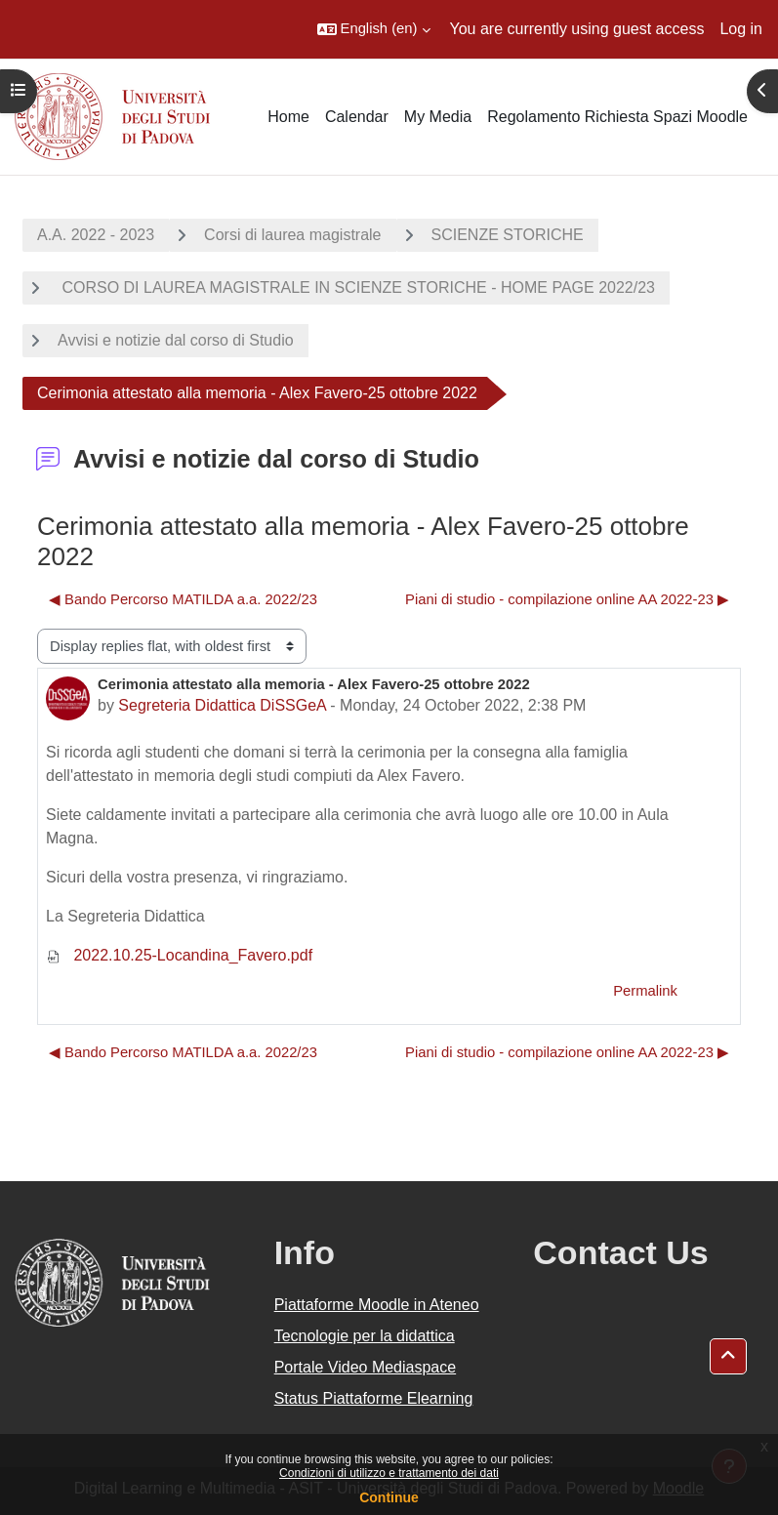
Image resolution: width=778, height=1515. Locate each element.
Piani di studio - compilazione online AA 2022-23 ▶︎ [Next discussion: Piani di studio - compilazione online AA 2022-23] (567, 599)
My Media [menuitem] (437, 116)
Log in (740, 28)
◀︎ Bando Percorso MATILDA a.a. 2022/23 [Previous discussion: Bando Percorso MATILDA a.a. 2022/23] (183, 599)
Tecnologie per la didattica (364, 1336)
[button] (374, 29)
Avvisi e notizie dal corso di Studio (176, 340)
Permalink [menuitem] (645, 991)
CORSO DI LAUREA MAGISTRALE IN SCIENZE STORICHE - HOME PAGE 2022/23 (356, 287)
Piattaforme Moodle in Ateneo (376, 1304)
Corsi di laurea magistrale (292, 234)
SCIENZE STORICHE (507, 234)
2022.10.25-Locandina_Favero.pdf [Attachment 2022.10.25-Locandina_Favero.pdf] (179, 955)
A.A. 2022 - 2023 (95, 234)
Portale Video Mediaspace (365, 1367)
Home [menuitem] (288, 116)
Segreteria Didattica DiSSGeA (222, 705)
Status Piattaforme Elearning (373, 1398)
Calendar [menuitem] (357, 116)
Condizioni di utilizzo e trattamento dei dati (389, 1473)
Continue (389, 1497)
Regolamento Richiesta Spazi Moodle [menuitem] (617, 116)
